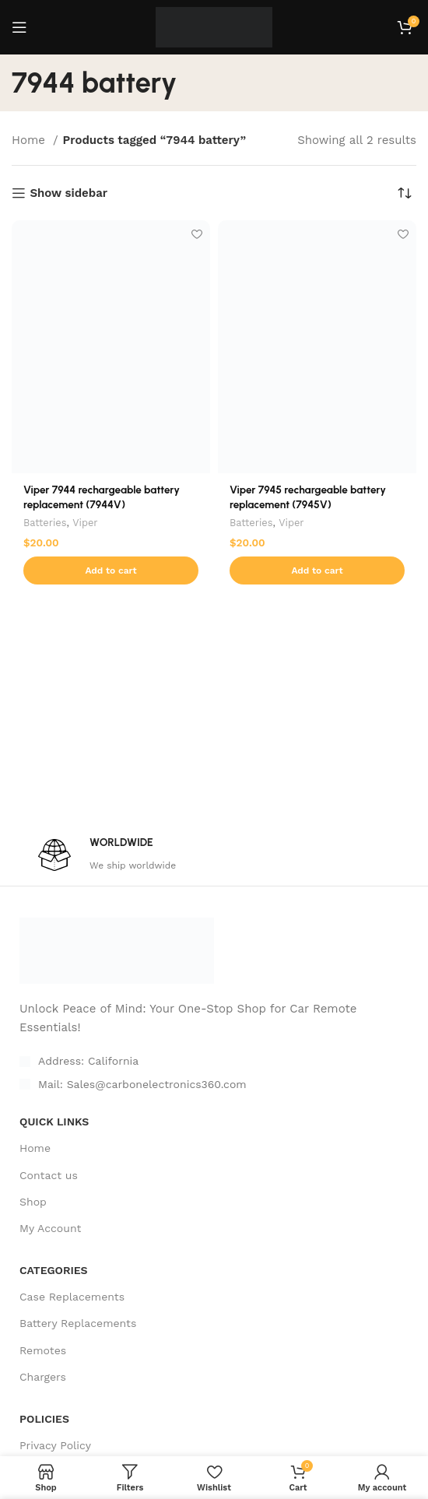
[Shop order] (404, 193)
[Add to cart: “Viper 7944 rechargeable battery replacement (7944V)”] (110, 570)
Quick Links (54, 1121)
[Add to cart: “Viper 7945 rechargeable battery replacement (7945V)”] (317, 570)
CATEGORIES (53, 1270)
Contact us (48, 1175)
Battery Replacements (77, 1323)
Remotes (42, 1350)
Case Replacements (72, 1296)
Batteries (44, 522)
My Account (50, 1228)
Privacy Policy (55, 1445)
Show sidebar (68, 193)
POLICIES (44, 1419)
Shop (33, 1201)
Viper (84, 522)
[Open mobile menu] (19, 27)
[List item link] (214, 1084)
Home (30, 140)
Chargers (42, 1377)
